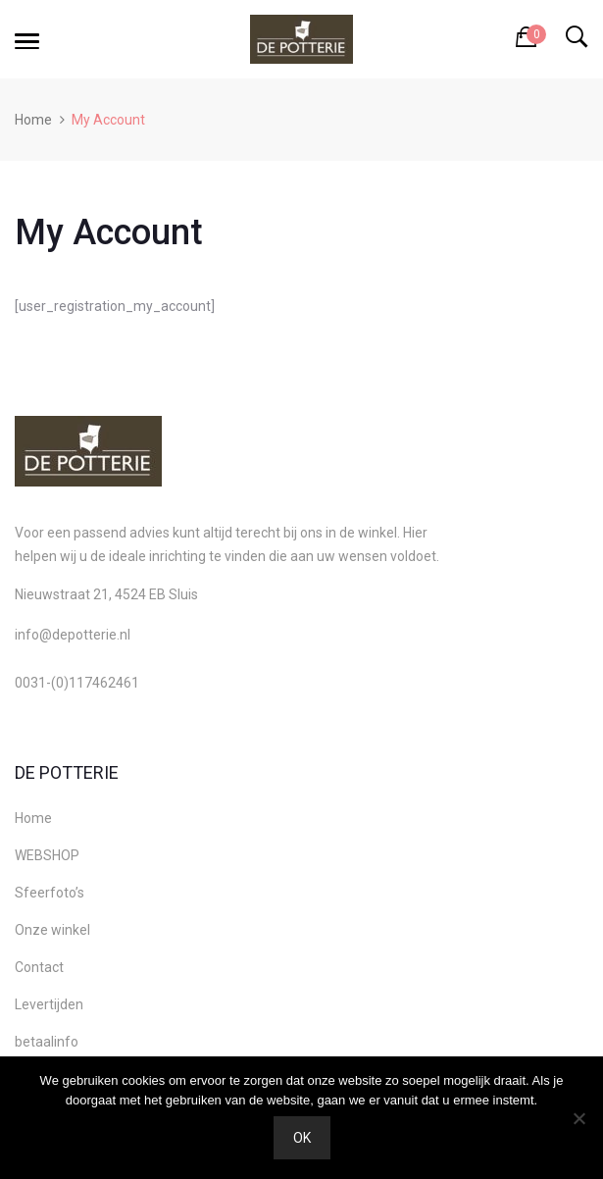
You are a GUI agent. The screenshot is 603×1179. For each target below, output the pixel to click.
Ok (302, 1138)
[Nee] (578, 1118)
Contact (39, 967)
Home (33, 120)
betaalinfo (46, 1042)
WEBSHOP (47, 855)
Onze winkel (52, 930)
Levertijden (49, 1004)
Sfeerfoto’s (49, 892)
